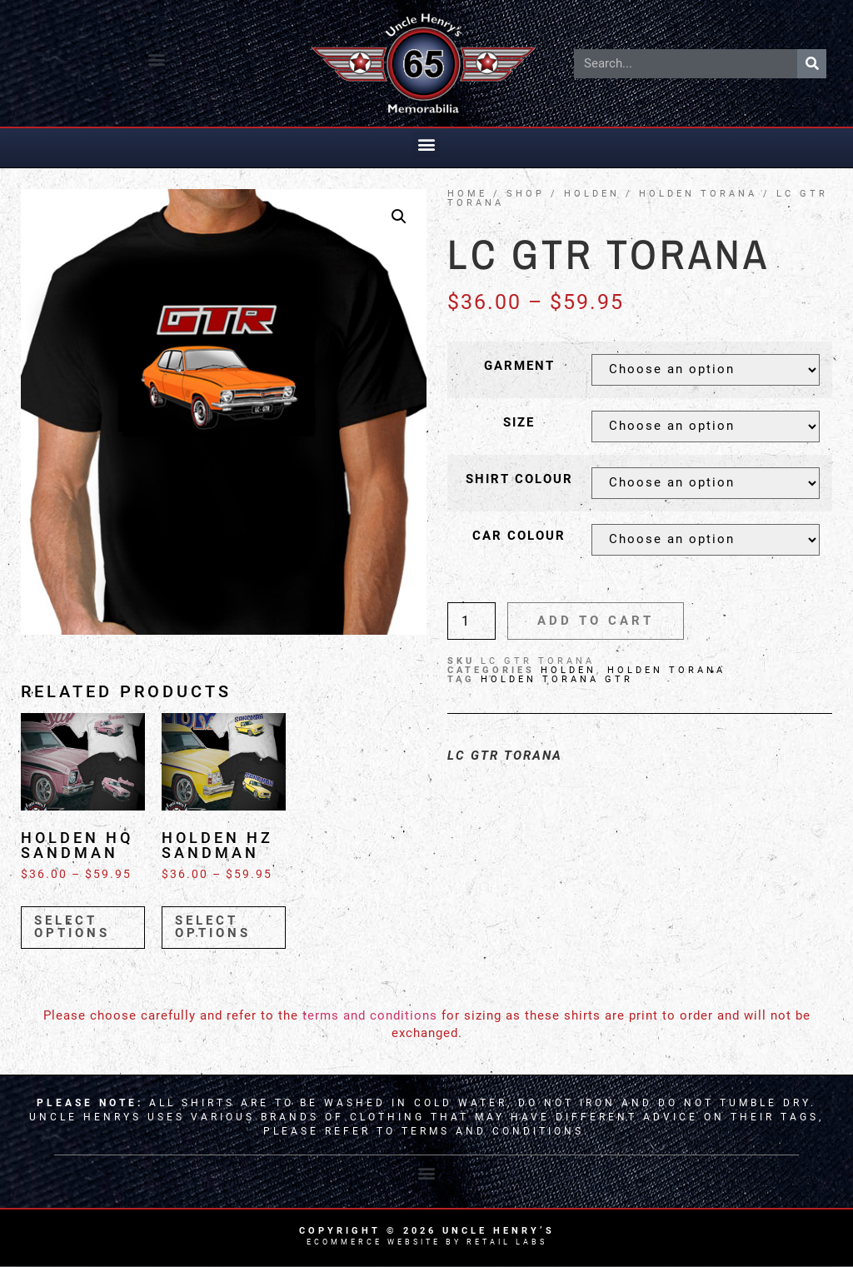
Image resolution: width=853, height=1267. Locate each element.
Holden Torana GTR (557, 679)
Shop (525, 193)
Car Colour (519, 536)
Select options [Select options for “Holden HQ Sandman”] (72, 926)
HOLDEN (592, 193)
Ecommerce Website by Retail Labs (427, 1242)
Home (467, 193)
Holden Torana (698, 193)
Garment (519, 366)
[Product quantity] (471, 621)
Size (519, 423)
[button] (157, 59)
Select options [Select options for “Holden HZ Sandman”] (213, 926)
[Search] (811, 63)
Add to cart (595, 620)
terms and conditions (369, 1015)
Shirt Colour (519, 479)
